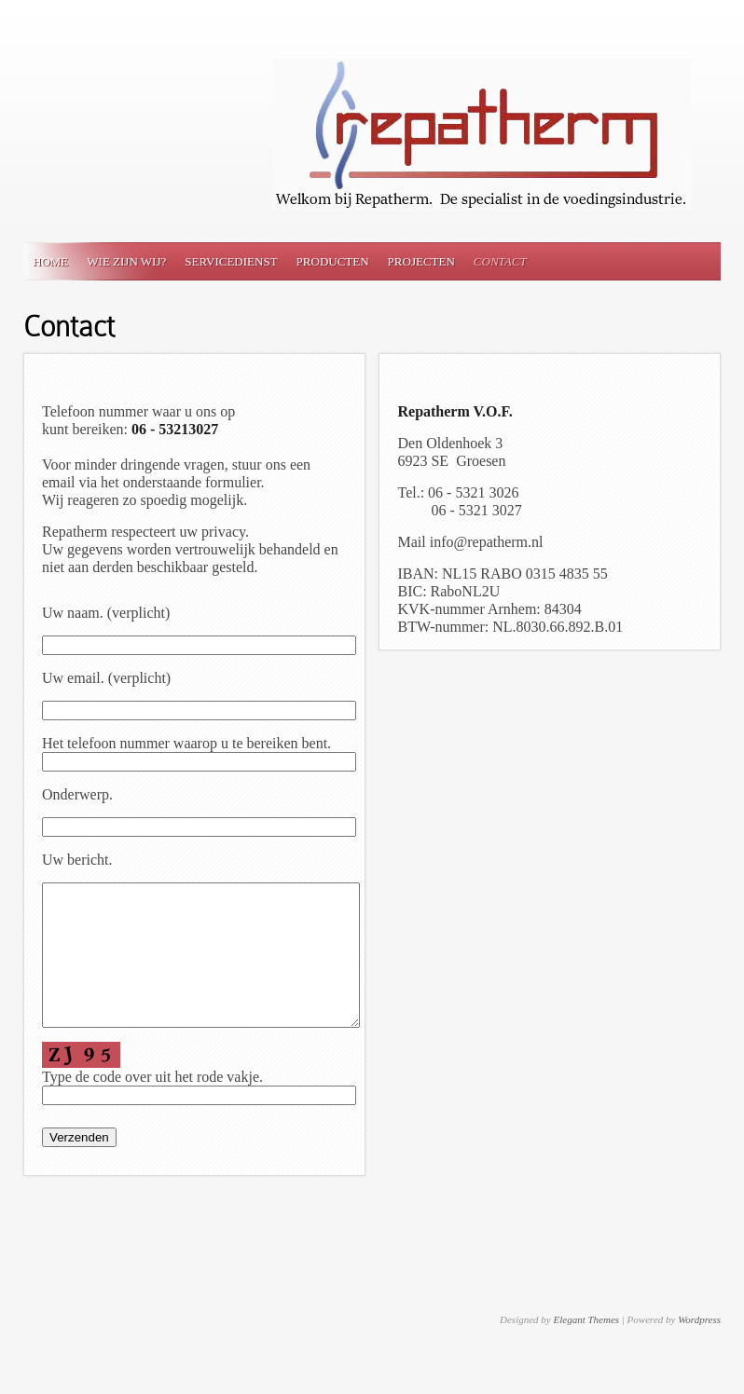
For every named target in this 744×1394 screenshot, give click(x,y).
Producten (332, 261)
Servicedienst (231, 261)
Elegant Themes (586, 1347)
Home (50, 261)
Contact (500, 261)
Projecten (421, 261)
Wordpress (699, 1347)
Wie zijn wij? (126, 261)
